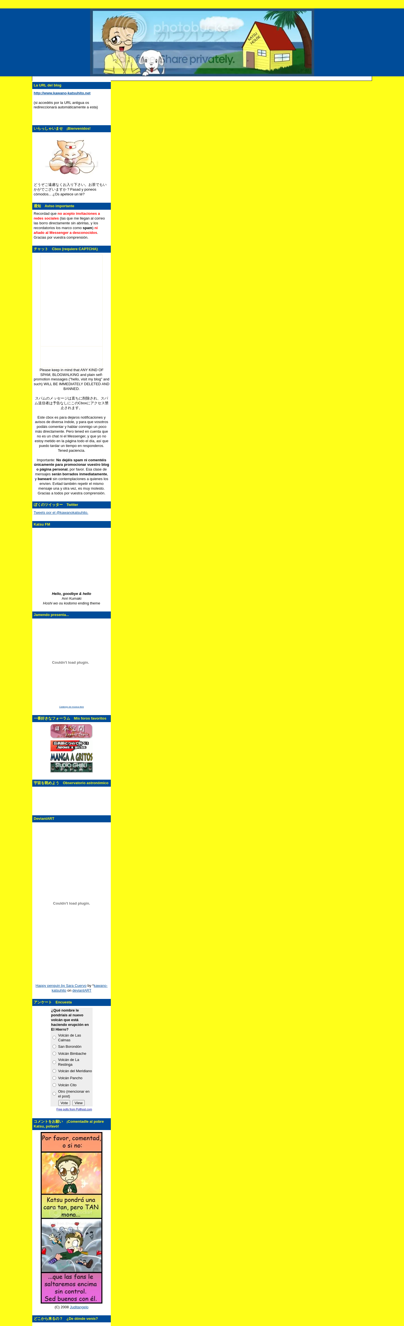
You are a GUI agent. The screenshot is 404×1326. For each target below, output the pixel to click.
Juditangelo (79, 1307)
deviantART (81, 990)
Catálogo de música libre (71, 707)
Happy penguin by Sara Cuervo (61, 985)
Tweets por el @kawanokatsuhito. (61, 512)
